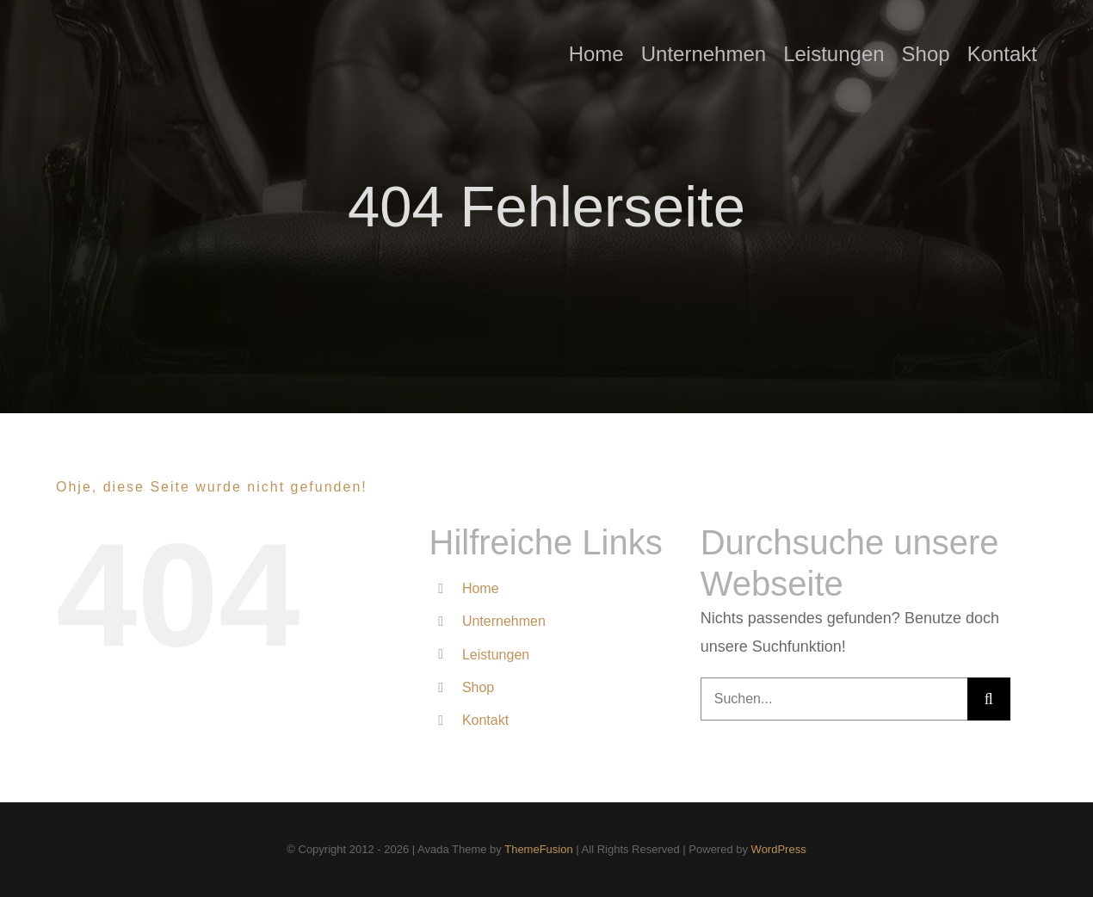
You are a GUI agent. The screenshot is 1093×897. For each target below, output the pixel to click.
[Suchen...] (834, 699)
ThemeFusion (538, 849)
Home (480, 588)
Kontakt (485, 720)
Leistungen (495, 654)
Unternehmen (504, 621)
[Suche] (988, 699)
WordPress (778, 849)
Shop (478, 687)
